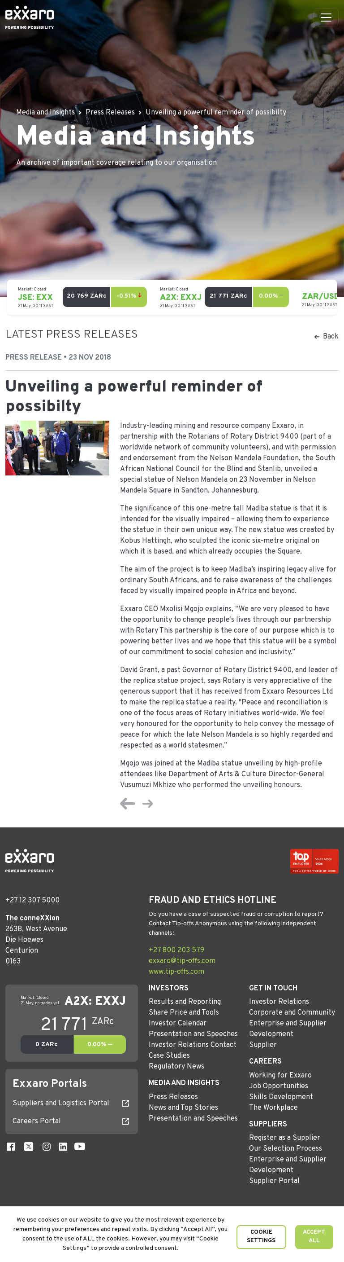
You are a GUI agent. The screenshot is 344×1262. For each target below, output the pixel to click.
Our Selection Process (285, 1148)
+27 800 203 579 (176, 950)
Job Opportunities (278, 1086)
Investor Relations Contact (192, 1045)
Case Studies (169, 1055)
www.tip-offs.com (176, 971)
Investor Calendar (177, 1023)
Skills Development (281, 1097)
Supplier (263, 1045)
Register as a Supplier (284, 1138)
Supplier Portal (274, 1181)
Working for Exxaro (280, 1075)
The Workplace (273, 1108)
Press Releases (173, 1097)
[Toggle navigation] (326, 17)
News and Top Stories (183, 1108)
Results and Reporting (185, 1002)
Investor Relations (279, 1002)
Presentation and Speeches (193, 1034)
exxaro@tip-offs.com (182, 961)
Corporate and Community (292, 1012)
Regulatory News (176, 1066)
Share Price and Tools (184, 1012)
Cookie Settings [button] (261, 1237)
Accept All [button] (314, 1237)
